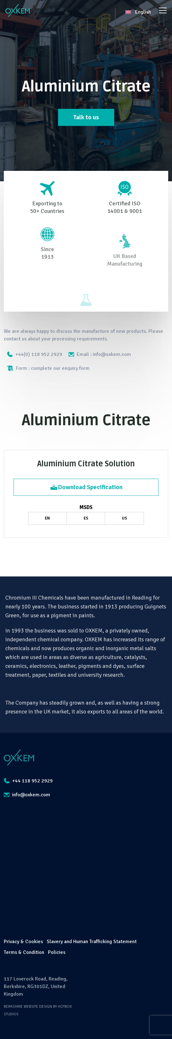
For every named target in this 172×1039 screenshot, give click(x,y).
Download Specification (86, 487)
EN (47, 518)
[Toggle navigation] (163, 10)
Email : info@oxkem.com (99, 354)
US (124, 518)
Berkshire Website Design (28, 1006)
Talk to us (86, 117)
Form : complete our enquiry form (48, 368)
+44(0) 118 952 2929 (34, 354)
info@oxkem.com (27, 795)
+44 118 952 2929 (28, 781)
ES (86, 518)
